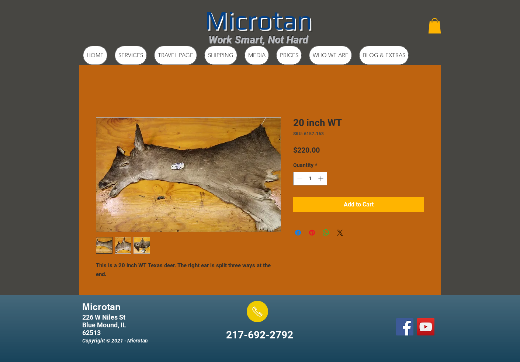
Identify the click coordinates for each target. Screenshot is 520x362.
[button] (434, 26)
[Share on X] (340, 232)
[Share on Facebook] (298, 232)
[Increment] (321, 178)
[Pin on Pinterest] (312, 232)
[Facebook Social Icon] (404, 326)
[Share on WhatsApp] (326, 232)
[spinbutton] (310, 178)
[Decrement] (299, 178)
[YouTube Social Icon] (425, 326)
